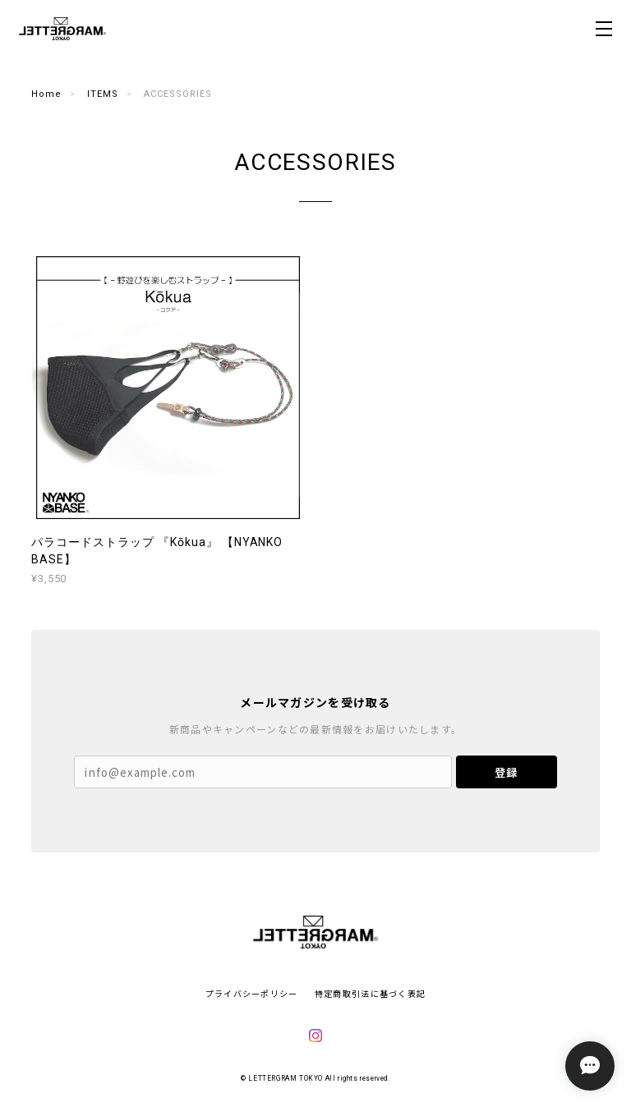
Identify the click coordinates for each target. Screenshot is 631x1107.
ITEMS (102, 94)
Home (46, 94)
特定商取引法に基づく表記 (370, 993)
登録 (506, 772)
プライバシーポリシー (251, 993)
